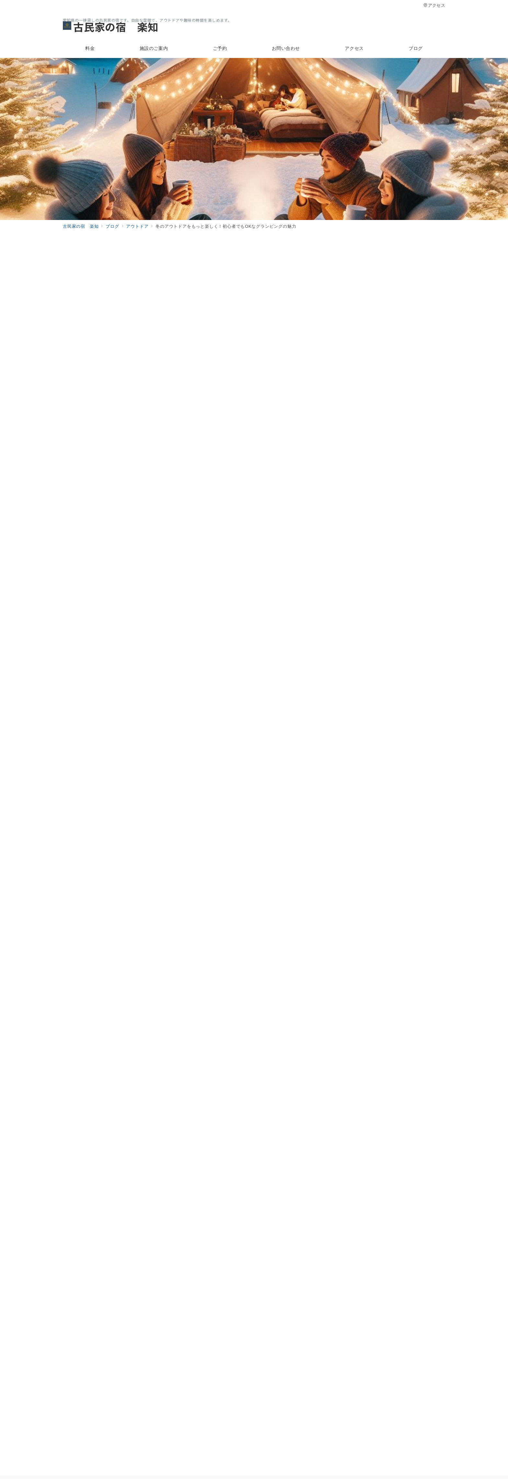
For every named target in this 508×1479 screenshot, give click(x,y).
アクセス (434, 5)
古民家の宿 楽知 (110, 26)
